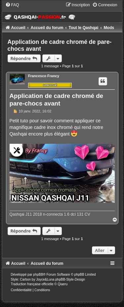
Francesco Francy (43, 76)
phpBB (38, 274)
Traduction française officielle (32, 284)
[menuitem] (12, 5)
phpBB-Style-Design (70, 279)
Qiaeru (62, 284)
